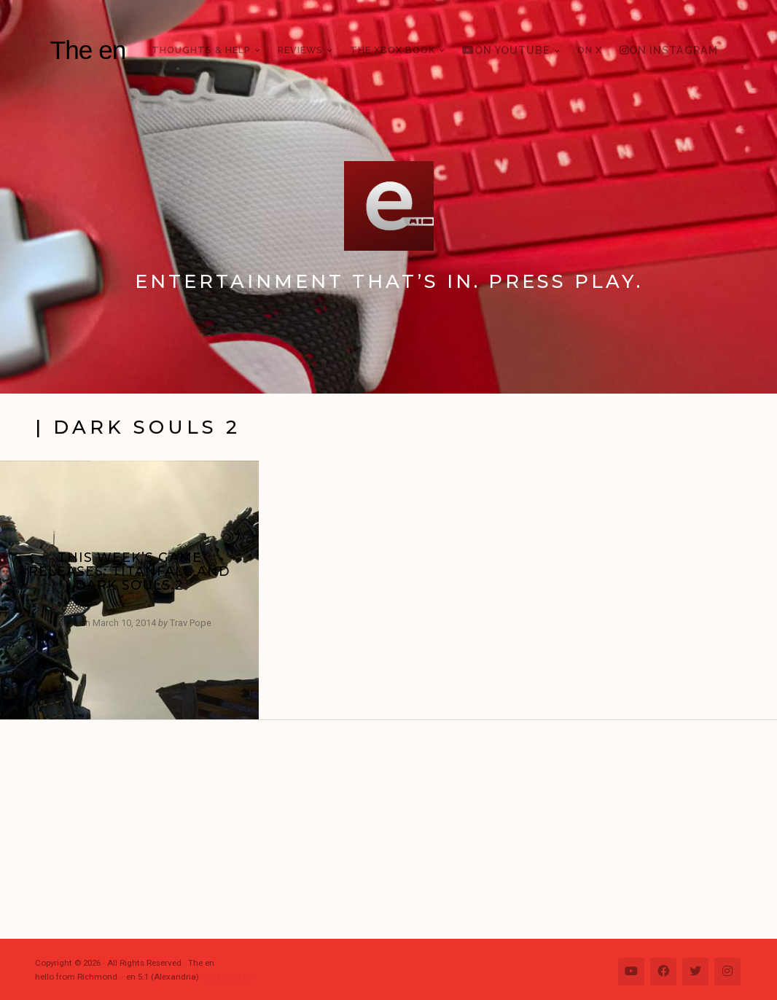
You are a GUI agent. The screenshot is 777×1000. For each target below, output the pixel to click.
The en (88, 50)
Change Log (229, 977)
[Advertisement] (396, 829)
